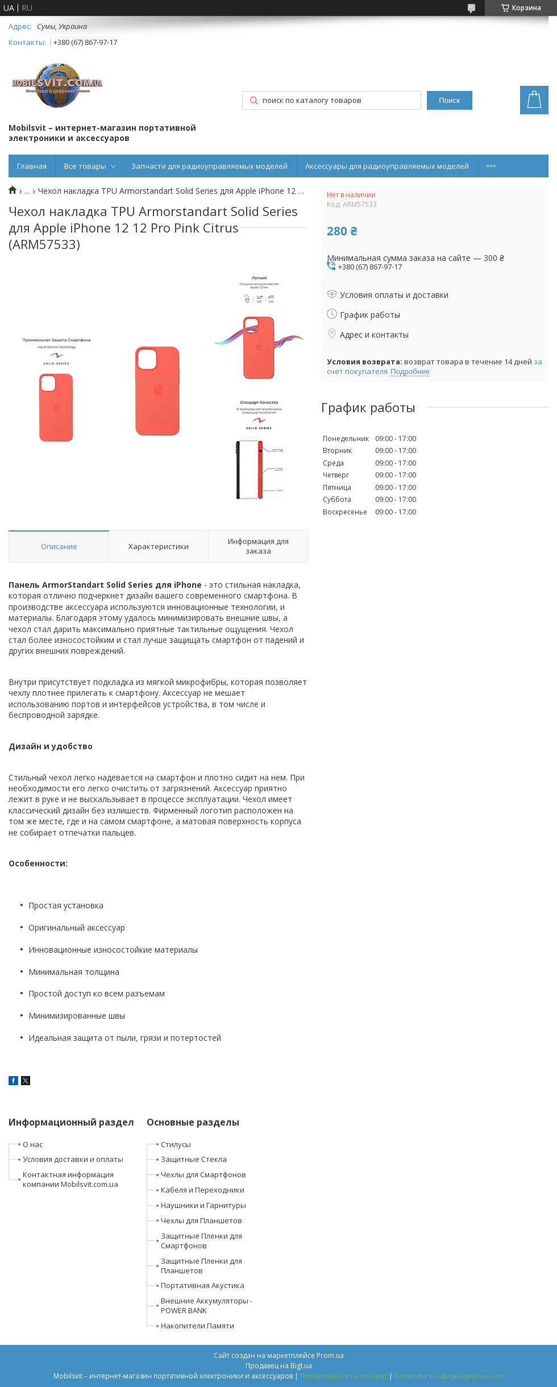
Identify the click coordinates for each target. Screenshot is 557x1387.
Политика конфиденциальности (449, 1376)
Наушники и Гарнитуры (203, 1205)
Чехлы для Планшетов (201, 1220)
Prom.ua (330, 1355)
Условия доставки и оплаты (73, 1159)
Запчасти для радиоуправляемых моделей (209, 166)
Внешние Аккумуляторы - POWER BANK (206, 1305)
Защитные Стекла (194, 1159)
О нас (33, 1144)
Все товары (85, 166)
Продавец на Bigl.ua (279, 1366)
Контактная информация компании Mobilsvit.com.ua (70, 1179)
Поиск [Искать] (449, 100)
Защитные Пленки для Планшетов (201, 1266)
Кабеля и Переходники (202, 1190)
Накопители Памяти (197, 1325)
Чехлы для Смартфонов (203, 1174)
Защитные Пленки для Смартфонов (201, 1241)
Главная (32, 166)
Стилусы (176, 1144)
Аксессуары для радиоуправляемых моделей (387, 166)
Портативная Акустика (202, 1285)
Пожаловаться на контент (343, 1376)
